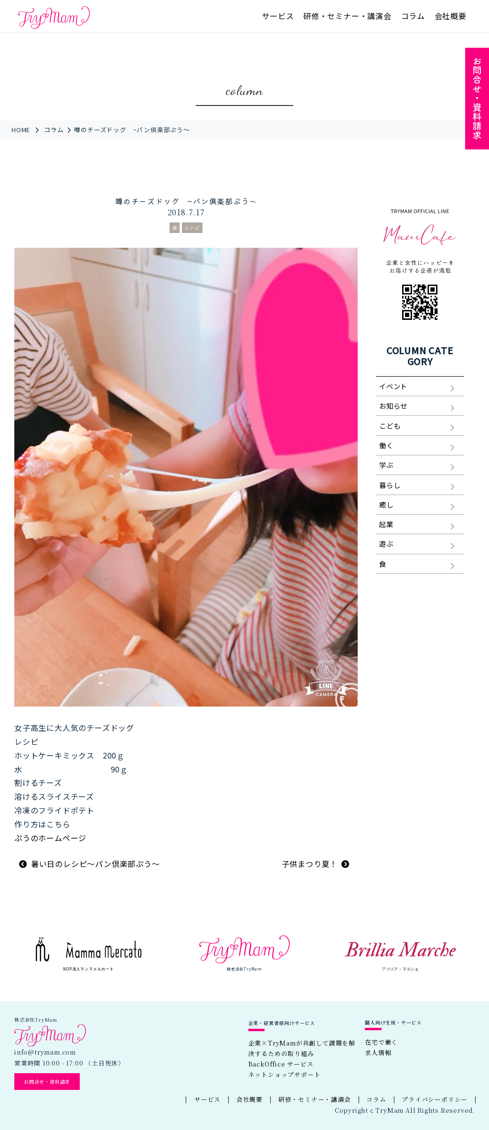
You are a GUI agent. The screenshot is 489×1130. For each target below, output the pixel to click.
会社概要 (451, 15)
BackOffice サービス (281, 1063)
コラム (413, 15)
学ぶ (386, 465)
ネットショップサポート (284, 1074)
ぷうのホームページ (50, 838)
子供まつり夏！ (310, 863)
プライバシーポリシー (435, 1099)
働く (386, 445)
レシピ (192, 227)
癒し (386, 504)
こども (389, 426)
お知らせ (393, 406)
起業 (386, 524)
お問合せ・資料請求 (47, 1081)
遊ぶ (386, 544)
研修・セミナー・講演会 (347, 15)
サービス (278, 15)
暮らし (389, 485)
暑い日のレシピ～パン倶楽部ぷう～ (95, 863)
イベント (393, 386)
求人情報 (378, 1052)
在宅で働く (381, 1041)
